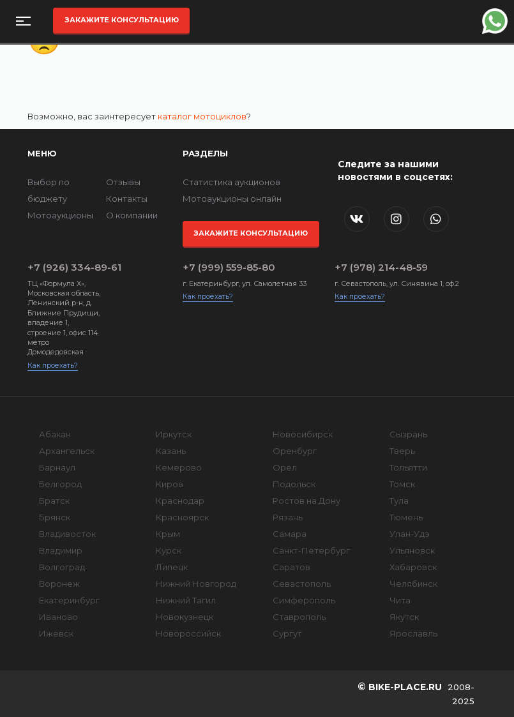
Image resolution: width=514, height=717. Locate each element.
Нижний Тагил (186, 600)
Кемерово (179, 467)
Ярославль (413, 633)
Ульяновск (412, 550)
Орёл (285, 467)
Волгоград (62, 567)
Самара (289, 534)
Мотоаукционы (60, 215)
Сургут (287, 633)
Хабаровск (413, 567)
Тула (399, 500)
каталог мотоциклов (202, 116)
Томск (402, 484)
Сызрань (408, 434)
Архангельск (66, 451)
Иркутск (174, 434)
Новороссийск (188, 633)
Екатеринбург (69, 600)
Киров (169, 484)
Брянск (54, 517)
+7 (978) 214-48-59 (381, 267)
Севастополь (302, 583)
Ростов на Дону (306, 500)
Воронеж (59, 583)
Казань (171, 451)
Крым (168, 534)
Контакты (126, 198)
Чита (400, 600)
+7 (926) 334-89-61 (64, 267)
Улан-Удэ (409, 534)
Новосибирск (303, 434)
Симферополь (304, 600)
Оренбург (295, 451)
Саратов (291, 567)
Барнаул (57, 467)
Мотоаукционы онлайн (232, 198)
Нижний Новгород (196, 583)
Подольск (294, 484)
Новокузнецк (184, 617)
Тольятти (408, 467)
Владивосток (67, 534)
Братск (54, 500)
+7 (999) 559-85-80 (229, 267)
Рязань (288, 517)
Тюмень (406, 517)
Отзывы (123, 182)
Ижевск (56, 633)
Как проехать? (52, 365)
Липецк (172, 567)
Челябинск (413, 583)
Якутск (404, 617)
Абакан (55, 434)
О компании (132, 215)
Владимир (60, 550)
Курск (168, 550)
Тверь (402, 451)
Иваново (58, 617)
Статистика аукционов (231, 182)
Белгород (60, 484)
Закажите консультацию (121, 19)
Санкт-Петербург (311, 550)
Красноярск (182, 517)
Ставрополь (299, 617)
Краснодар (180, 500)
